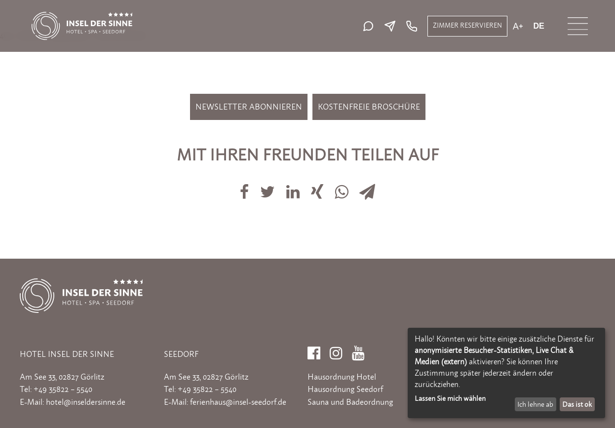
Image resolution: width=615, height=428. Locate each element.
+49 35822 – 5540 (63, 389)
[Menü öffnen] (578, 26)
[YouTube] (358, 350)
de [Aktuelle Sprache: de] (538, 26)
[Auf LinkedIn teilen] (293, 186)
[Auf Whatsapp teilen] (342, 186)
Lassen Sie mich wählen (450, 398)
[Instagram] (336, 350)
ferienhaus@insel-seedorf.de (238, 402)
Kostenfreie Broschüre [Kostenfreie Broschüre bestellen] (369, 107)
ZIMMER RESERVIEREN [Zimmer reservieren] (467, 25)
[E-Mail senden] (392, 26)
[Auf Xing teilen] (318, 186)
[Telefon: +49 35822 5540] (410, 26)
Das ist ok (577, 404)
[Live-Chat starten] (371, 26)
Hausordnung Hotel (342, 377)
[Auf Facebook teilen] (245, 186)
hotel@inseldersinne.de (85, 402)
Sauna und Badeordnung (350, 402)
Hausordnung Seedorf (345, 389)
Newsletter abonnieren (248, 107)
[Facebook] (314, 350)
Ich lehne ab (535, 404)
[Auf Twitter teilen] (268, 186)
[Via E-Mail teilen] (367, 186)
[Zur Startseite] (82, 17)
